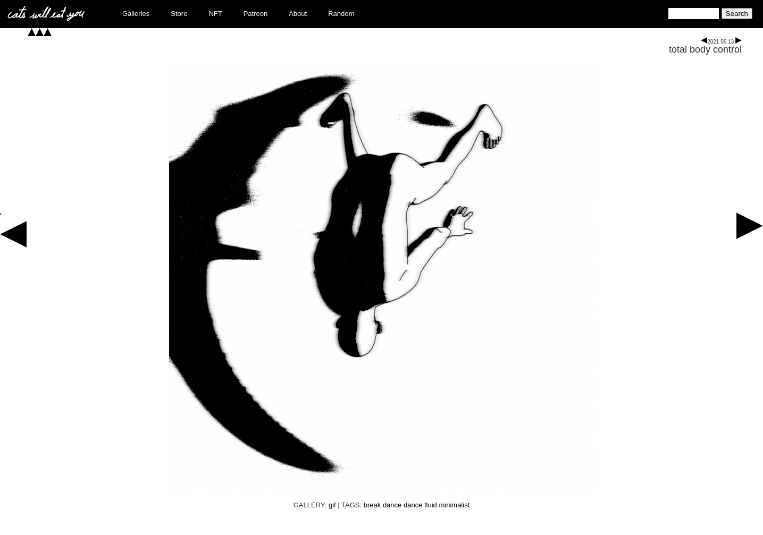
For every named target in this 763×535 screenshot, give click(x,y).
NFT (215, 14)
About (298, 14)
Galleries (135, 14)
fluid (430, 505)
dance (413, 505)
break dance (383, 505)
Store (179, 14)
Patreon (256, 14)
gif (332, 505)
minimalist (454, 505)
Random (341, 14)
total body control (705, 49)
